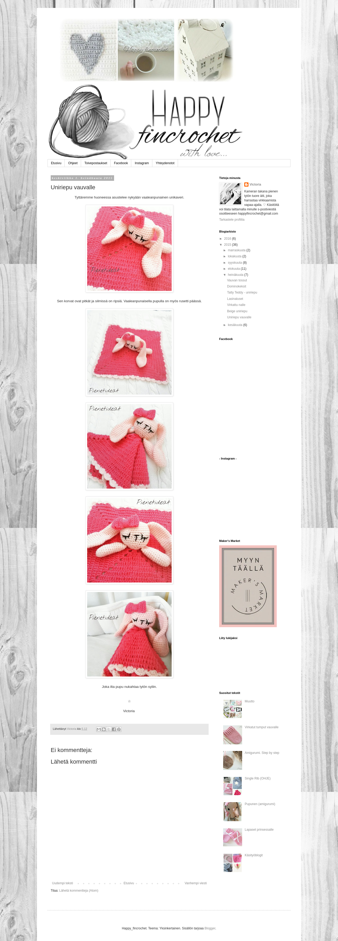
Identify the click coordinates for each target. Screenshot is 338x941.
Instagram (142, 163)
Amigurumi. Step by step (262, 753)
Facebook (121, 163)
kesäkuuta (235, 325)
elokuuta (234, 269)
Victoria (255, 184)
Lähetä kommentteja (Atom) (78, 890)
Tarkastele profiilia (232, 219)
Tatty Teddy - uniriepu (242, 292)
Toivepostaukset (95, 163)
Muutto (250, 701)
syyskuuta (235, 262)
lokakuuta (235, 256)
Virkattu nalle (236, 305)
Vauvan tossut (237, 280)
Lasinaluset (235, 299)
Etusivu (56, 163)
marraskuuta (237, 250)
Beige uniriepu (237, 311)
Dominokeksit (236, 286)
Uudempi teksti (62, 883)
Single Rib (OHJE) (258, 778)
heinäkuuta (236, 275)
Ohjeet (72, 163)
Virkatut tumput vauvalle (262, 727)
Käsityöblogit (254, 855)
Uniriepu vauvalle (239, 317)
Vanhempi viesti (196, 883)
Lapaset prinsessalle (259, 829)
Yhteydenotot (165, 163)
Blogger (210, 928)
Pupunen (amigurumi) (260, 804)
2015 (228, 245)
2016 (228, 238)
